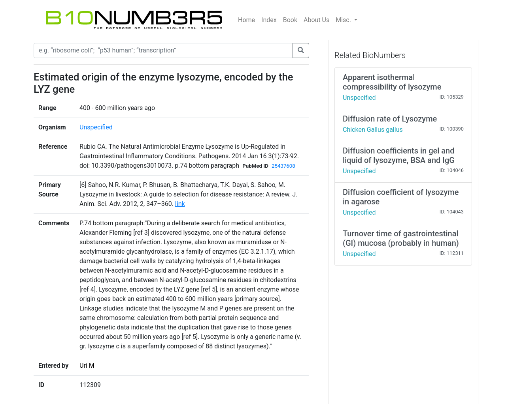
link (180, 204)
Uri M (86, 365)
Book (290, 20)
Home (246, 20)
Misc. (344, 20)
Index (269, 20)
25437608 (283, 166)
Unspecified (96, 127)
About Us (316, 20)
